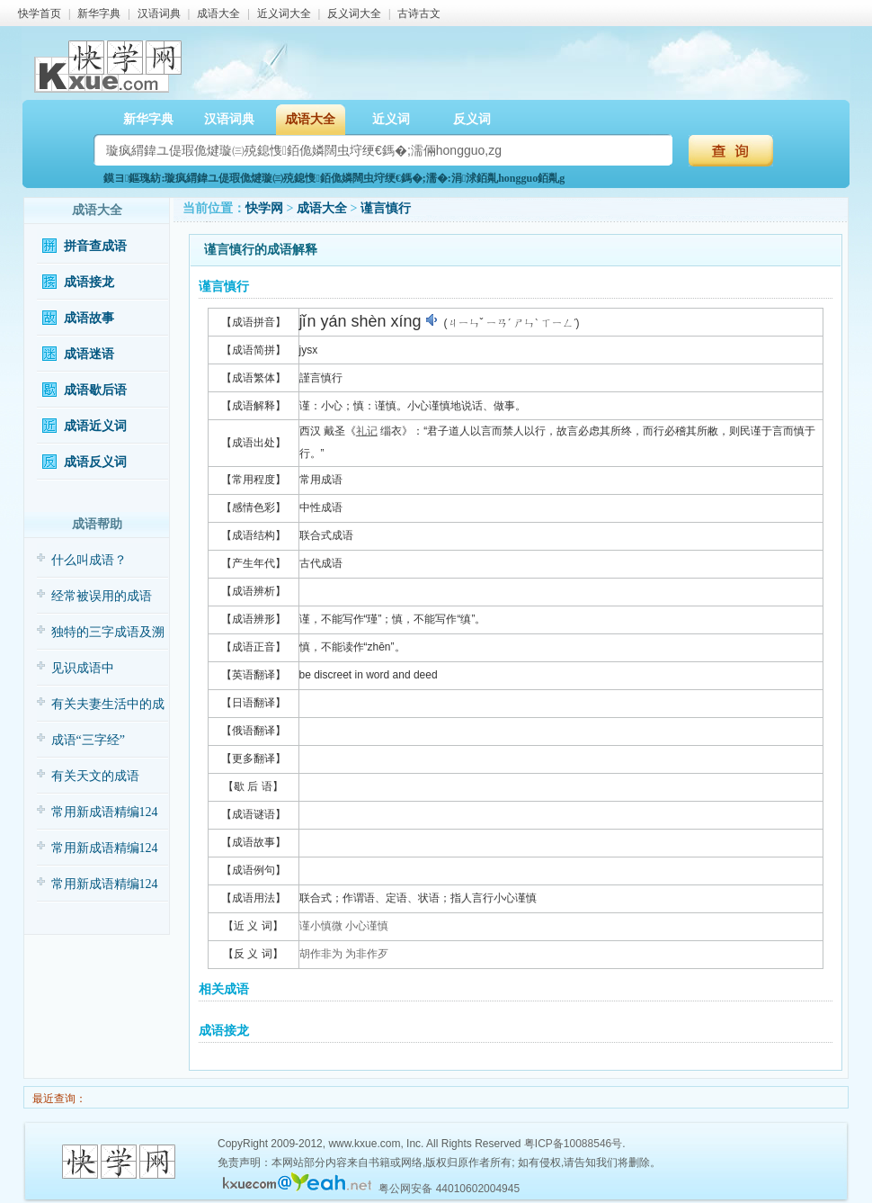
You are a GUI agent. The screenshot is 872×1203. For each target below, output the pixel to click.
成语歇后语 (95, 390)
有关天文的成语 (95, 776)
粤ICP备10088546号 (573, 1143)
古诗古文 (418, 13)
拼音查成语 (95, 246)
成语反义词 (95, 462)
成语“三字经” (88, 740)
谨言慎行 (385, 208)
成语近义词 (95, 426)
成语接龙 (89, 282)
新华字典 (98, 13)
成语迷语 (89, 354)
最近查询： (58, 1098)
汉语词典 (159, 13)
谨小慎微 (321, 926)
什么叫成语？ (89, 560)
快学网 (264, 208)
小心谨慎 (366, 926)
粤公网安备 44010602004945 (449, 1188)
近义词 (391, 119)
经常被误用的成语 (101, 596)
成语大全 (218, 13)
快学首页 (39, 13)
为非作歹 (366, 953)
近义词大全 (284, 13)
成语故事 (89, 318)
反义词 (472, 119)
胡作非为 (321, 953)
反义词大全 (354, 13)
